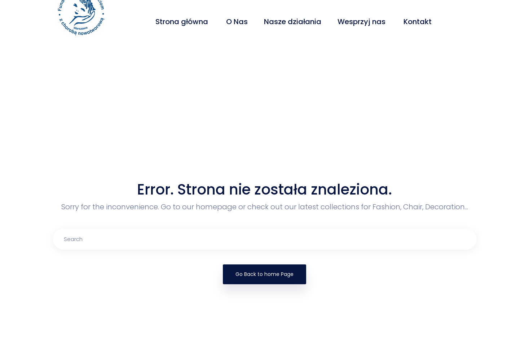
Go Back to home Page (264, 274)
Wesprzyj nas (362, 22)
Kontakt (418, 22)
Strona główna (182, 22)
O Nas (237, 22)
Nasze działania (292, 22)
